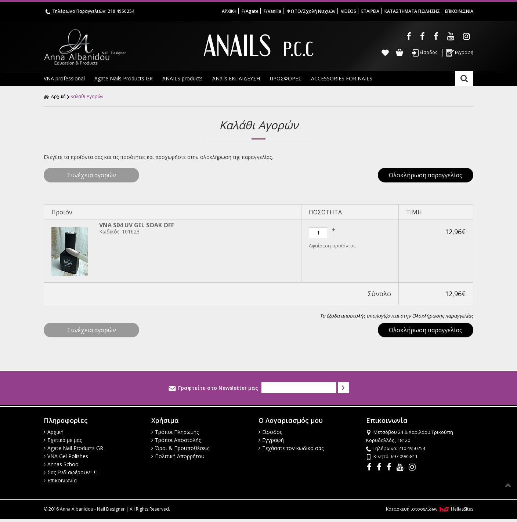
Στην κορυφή (507, 485)
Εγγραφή (459, 53)
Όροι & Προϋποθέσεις (180, 448)
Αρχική (55, 96)
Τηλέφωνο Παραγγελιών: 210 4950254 (90, 11)
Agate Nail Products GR (73, 448)
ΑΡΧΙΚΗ (229, 11)
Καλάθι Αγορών (86, 96)
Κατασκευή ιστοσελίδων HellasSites (429, 509)
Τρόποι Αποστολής (176, 439)
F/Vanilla (272, 11)
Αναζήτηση (464, 78)
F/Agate (250, 11)
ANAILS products (182, 78)
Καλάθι (399, 52)
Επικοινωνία (60, 480)
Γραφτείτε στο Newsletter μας (213, 387)
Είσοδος (424, 53)
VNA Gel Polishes (66, 456)
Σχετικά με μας (63, 439)
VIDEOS (348, 11)
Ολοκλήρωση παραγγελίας (425, 175)
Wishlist (385, 52)
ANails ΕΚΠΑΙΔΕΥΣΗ (236, 78)
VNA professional (64, 78)
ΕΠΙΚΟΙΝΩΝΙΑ (459, 11)
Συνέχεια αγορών (91, 175)
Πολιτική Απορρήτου (178, 456)
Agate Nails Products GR (123, 78)
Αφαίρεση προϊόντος (332, 245)
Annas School (62, 464)
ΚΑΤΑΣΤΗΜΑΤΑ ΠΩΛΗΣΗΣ (412, 11)
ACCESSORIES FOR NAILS (341, 78)
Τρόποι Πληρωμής (175, 431)
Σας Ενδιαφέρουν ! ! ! (71, 472)
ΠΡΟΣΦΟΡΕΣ (285, 78)
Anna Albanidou (115, 47)
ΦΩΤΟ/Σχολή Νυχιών (311, 11)
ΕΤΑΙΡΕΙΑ (370, 11)
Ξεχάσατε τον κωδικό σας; (291, 448)
